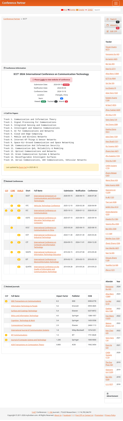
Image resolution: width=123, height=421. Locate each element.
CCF (6, 191)
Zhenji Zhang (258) (113, 243)
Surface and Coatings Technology (24, 311)
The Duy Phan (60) (109, 363)
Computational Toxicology (21, 325)
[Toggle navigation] (116, 3)
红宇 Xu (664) (111, 78)
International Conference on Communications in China (45, 228)
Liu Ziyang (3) (111, 88)
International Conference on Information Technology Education (47, 253)
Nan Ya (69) (110, 253)
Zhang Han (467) (112, 151)
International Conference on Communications (45, 211)
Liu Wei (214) (108, 302)
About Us (58, 415)
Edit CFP (112, 31)
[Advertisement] (51, 41)
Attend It (113, 26)
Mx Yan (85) (110, 64)
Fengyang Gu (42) (112, 54)
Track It (113, 20)
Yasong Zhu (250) (112, 224)
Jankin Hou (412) (112, 207)
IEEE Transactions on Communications (26, 301)
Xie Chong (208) (112, 124)
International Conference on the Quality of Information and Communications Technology (46, 269)
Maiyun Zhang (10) (110, 324)
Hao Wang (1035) (110, 317)
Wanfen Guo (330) (113, 238)
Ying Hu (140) (111, 161)
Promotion (99, 415)
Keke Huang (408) (112, 185)
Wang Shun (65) (112, 180)
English (73, 10)
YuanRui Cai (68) (112, 265)
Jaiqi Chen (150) (112, 136)
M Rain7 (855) (111, 105)
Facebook (67, 415)
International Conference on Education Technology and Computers (45, 220)
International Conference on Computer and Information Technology (45, 244)
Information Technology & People (24, 306)
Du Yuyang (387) (112, 146)
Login (42, 80)
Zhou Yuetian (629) (113, 110)
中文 (65, 10)
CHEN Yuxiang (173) (109, 355)
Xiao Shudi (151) (112, 141)
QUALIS (20, 191)
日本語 (90, 10)
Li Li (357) (109, 384)
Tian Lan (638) (111, 202)
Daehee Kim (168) (109, 309)
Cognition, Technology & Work (23, 320)
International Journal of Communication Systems (30, 330)
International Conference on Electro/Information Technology (46, 260)
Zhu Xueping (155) (113, 156)
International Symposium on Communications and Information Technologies (47, 198)
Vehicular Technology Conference (47, 205)
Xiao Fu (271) (111, 69)
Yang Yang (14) (111, 119)
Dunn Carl (23, 167)
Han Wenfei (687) (112, 248)
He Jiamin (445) (111, 59)
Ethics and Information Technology (24, 315)
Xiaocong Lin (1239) (109, 370)
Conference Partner (11, 19)
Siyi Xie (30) (110, 83)
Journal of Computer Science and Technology (28, 340)
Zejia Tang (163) (112, 93)
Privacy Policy (110, 415)
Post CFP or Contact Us (84, 415)
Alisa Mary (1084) (112, 73)
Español (81, 10)
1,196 (50, 412)
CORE (13, 191)
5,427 (34, 412)
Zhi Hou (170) (111, 115)
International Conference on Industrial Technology (45, 236)
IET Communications (19, 335)
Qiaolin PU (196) (112, 219)
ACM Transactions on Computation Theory (27, 344)
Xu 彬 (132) (110, 197)
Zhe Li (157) (110, 270)
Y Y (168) (109, 233)
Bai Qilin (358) (111, 229)
